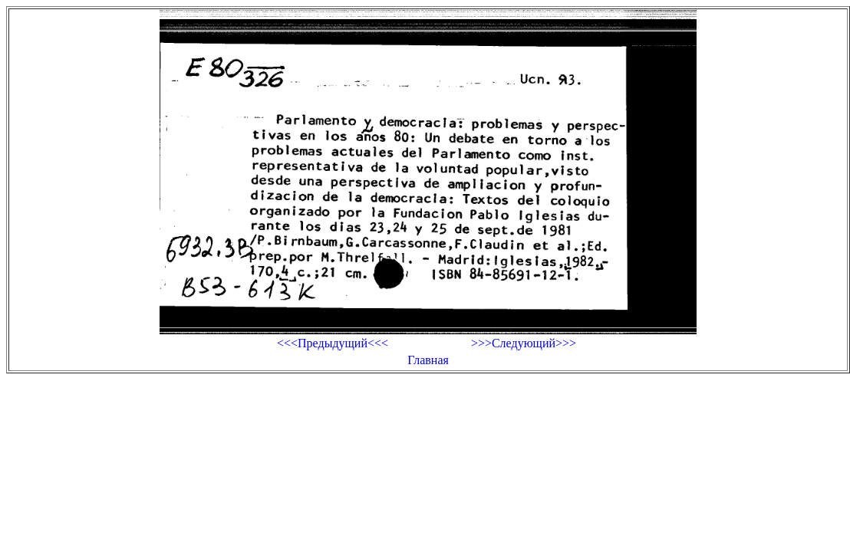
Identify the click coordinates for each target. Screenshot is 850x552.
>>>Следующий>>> (523, 343)
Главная (428, 359)
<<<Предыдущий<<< (332, 343)
